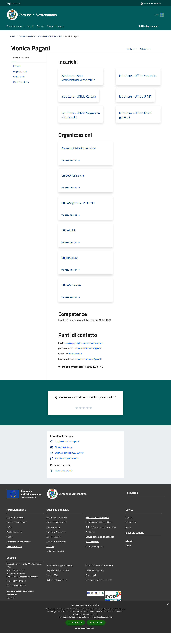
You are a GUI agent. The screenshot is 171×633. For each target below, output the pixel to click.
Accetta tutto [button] (75, 622)
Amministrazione (27, 36)
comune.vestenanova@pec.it (88, 348)
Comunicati (131, 522)
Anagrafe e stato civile (56, 517)
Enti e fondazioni (14, 532)
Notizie (129, 517)
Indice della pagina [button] (21, 57)
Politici (10, 536)
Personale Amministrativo (19, 541)
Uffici (9, 527)
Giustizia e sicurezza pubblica (99, 522)
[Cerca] (161, 15)
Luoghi (129, 540)
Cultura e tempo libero (56, 522)
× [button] (168, 604)
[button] (85, 628)
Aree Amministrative (16, 522)
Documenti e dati (14, 546)
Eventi (128, 545)
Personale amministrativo (50, 36)
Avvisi (128, 527)
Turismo (50, 546)
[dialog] (85, 617)
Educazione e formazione (97, 517)
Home (12, 36)
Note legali (91, 575)
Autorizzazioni (92, 541)
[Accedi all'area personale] (150, 3)
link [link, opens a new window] (111, 617)
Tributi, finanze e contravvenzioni (101, 527)
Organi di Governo (15, 517)
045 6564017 (75, 353)
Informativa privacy (95, 570)
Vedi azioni (146, 49)
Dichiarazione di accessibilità (99, 579)
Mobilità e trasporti (55, 551)
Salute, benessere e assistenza (100, 536)
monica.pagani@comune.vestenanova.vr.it (84, 343)
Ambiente (90, 532)
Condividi (132, 49)
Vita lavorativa (53, 527)
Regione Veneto (14, 3)
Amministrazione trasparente (99, 565)
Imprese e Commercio (56, 532)
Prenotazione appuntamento (59, 565)
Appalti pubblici (53, 536)
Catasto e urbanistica (56, 541)
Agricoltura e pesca (94, 546)
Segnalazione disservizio (57, 570)
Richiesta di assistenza (56, 579)
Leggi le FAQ (52, 575)
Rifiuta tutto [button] (96, 622)
